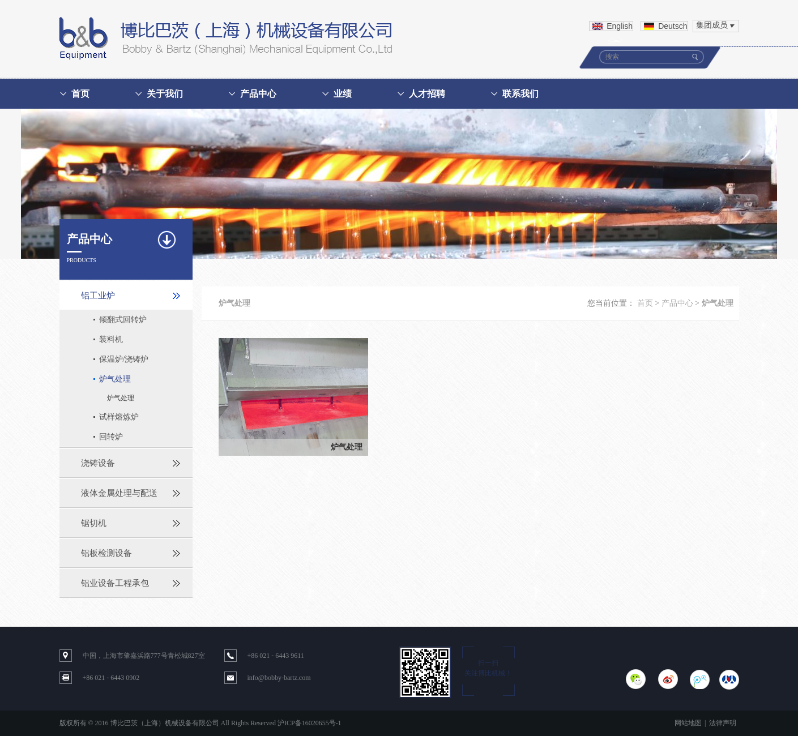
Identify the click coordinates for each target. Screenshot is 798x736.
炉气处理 (115, 379)
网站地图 (688, 723)
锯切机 (93, 523)
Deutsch (672, 26)
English (620, 26)
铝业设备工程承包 (115, 583)
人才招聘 (427, 94)
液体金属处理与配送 (119, 493)
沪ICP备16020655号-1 (310, 723)
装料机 (111, 339)
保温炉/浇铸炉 (124, 359)
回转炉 (111, 437)
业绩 (343, 94)
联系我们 (520, 94)
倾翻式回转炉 (123, 319)
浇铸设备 (98, 463)
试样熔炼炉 (119, 417)
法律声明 (722, 723)
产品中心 (258, 94)
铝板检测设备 (106, 553)
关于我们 (165, 94)
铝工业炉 (98, 295)
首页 (80, 94)
